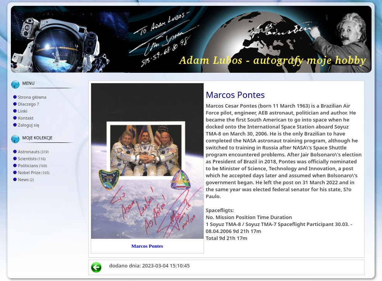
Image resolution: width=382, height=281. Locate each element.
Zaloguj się (28, 125)
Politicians (32, 165)
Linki (22, 111)
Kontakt (25, 118)
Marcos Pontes (147, 246)
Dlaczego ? (28, 104)
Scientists (31, 158)
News (26, 179)
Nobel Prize (33, 172)
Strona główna (32, 97)
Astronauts (33, 151)
